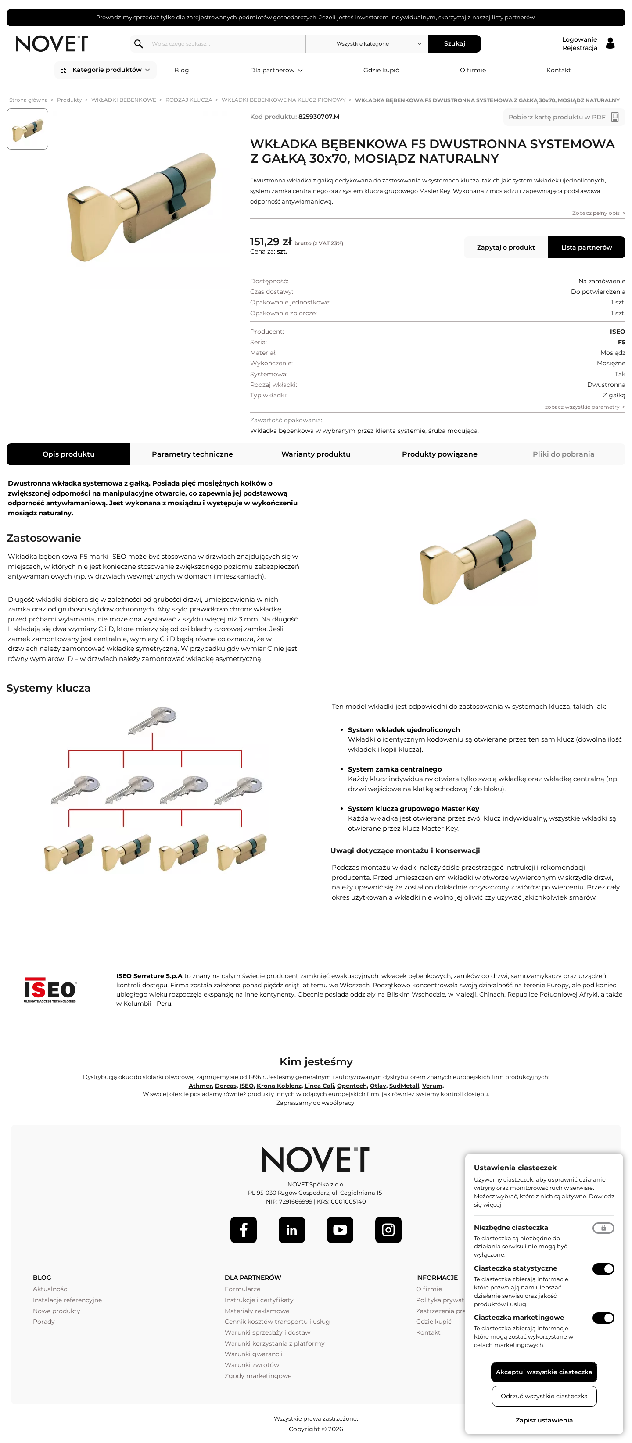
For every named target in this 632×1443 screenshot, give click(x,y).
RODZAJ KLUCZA (188, 99)
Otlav (378, 1085)
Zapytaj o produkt (506, 247)
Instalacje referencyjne (67, 1300)
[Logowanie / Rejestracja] (588, 44)
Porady (44, 1321)
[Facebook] (243, 1230)
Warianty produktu (316, 454)
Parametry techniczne (192, 454)
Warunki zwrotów (252, 1365)
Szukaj (454, 43)
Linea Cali (319, 1085)
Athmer (200, 1085)
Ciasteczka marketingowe (519, 1317)
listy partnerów (513, 17)
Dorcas (226, 1085)
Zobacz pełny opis (596, 213)
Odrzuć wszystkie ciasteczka (544, 1396)
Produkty (69, 99)
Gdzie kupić (381, 70)
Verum (432, 1085)
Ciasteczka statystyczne (515, 1268)
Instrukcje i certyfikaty (259, 1300)
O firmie (473, 70)
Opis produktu (69, 454)
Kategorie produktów (111, 70)
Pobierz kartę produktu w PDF (557, 117)
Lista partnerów (586, 247)
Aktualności (51, 1289)
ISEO (247, 1085)
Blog (181, 70)
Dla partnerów (276, 70)
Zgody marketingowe (258, 1376)
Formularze (242, 1289)
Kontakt (558, 70)
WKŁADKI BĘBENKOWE (123, 99)
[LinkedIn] (292, 1230)
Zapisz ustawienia (544, 1420)
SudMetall (404, 1085)
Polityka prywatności (448, 1300)
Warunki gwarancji (254, 1354)
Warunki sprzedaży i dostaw (267, 1332)
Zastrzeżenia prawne (447, 1311)
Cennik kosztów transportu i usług (277, 1321)
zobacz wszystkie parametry (582, 407)
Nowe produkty (56, 1311)
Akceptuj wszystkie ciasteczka (544, 1372)
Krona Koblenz (279, 1085)
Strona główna (28, 99)
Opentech (352, 1085)
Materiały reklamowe (257, 1311)
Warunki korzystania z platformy (275, 1343)
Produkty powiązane (440, 454)
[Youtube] (340, 1230)
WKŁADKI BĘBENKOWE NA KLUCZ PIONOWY (284, 99)
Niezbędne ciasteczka (511, 1227)
